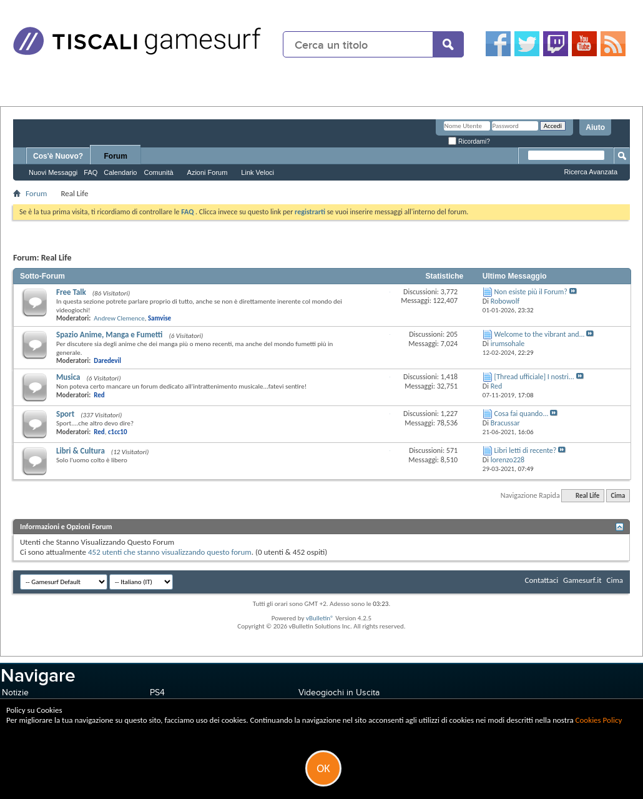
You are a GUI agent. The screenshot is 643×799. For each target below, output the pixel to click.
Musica (68, 377)
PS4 (157, 692)
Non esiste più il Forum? (530, 291)
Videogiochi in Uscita (339, 692)
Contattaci (542, 580)
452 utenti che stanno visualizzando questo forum (170, 552)
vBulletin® (320, 618)
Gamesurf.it (582, 580)
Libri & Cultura (80, 450)
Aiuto (595, 127)
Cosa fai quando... (521, 413)
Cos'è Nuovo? (58, 156)
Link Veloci (257, 172)
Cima (618, 496)
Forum (115, 156)
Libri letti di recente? (525, 450)
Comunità (158, 172)
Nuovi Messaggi (53, 172)
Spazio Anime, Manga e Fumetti (109, 334)
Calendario (120, 172)
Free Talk (71, 292)
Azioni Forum (207, 172)
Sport (65, 414)
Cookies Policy (599, 720)
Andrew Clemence (119, 318)
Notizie (15, 692)
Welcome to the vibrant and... (539, 334)
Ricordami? (468, 141)
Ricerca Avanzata (590, 172)
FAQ (90, 172)
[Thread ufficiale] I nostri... (534, 376)
